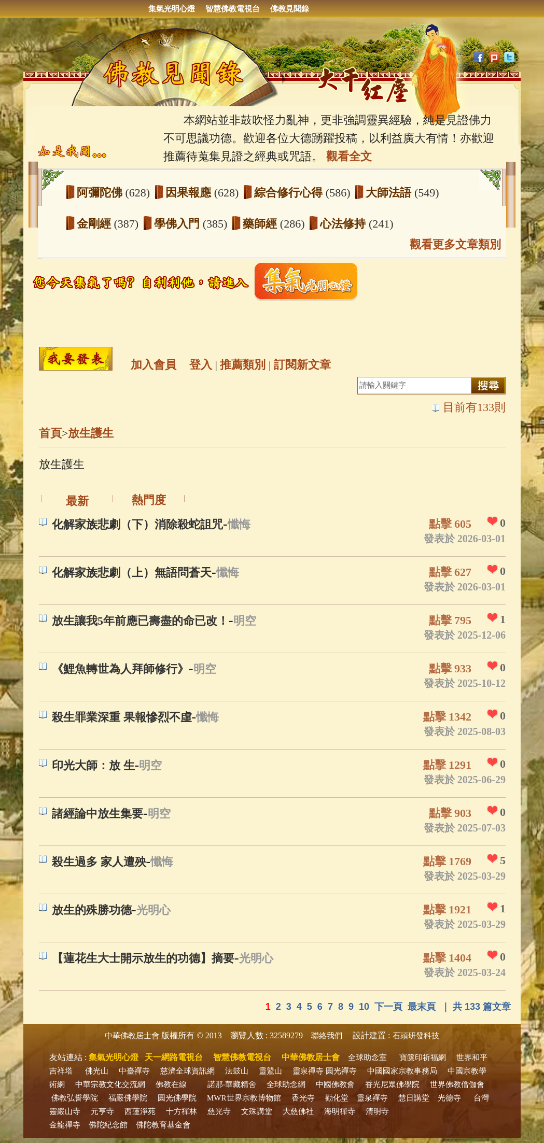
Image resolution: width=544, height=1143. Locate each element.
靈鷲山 (270, 1071)
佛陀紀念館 (108, 1125)
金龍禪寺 (64, 1125)
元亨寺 (102, 1111)
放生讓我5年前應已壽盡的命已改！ (140, 620)
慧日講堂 (413, 1098)
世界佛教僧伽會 (457, 1084)
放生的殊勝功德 (92, 910)
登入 (200, 364)
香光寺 (303, 1098)
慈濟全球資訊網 (187, 1071)
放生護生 (91, 433)
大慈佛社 (298, 1111)
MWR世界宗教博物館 (244, 1098)
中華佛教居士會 (132, 1036)
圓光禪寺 (341, 1071)
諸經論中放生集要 (97, 813)
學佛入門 (178, 223)
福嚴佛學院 (127, 1098)
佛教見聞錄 (289, 9)
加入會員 (153, 364)
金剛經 (95, 223)
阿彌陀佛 (101, 192)
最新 (77, 501)
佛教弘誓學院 (74, 1098)
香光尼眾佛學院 (392, 1084)
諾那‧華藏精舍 (231, 1084)
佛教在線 (171, 1084)
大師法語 (390, 192)
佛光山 (96, 1071)
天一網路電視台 (174, 1057)
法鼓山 (236, 1071)
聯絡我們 (326, 1036)
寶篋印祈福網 (422, 1057)
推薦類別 (243, 364)
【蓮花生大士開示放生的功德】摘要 (143, 958)
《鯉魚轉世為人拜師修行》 (120, 668)
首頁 (50, 433)
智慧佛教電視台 (232, 9)
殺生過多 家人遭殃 (99, 861)
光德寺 (449, 1098)
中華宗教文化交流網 (110, 1084)
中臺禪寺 (134, 1071)
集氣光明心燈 (171, 9)
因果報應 (189, 192)
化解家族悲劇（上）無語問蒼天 (132, 572)
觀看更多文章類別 (455, 244)
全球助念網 (286, 1084)
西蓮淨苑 (140, 1111)
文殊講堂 (256, 1111)
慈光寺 (219, 1111)
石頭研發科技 (416, 1036)
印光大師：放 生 (93, 765)
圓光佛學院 (177, 1098)
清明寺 (377, 1111)
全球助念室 (367, 1057)
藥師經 (261, 223)
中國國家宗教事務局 (402, 1071)
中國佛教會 (335, 1084)
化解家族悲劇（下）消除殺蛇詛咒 (137, 524)
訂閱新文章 (302, 364)
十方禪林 (181, 1111)
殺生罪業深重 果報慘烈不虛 (122, 717)
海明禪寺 (339, 1111)
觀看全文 (349, 156)
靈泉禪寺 (308, 1071)
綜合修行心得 (290, 192)
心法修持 (344, 223)
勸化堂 (336, 1098)
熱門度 (149, 499)
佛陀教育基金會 (163, 1125)
